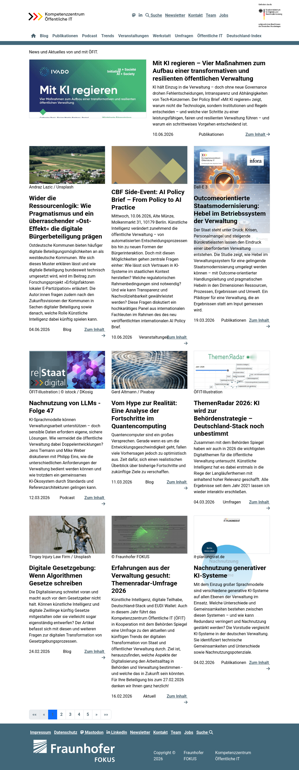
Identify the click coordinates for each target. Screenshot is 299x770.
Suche (153, 15)
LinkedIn (117, 732)
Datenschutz (65, 732)
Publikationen (65, 35)
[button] (96, 714)
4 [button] (79, 714)
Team (211, 15)
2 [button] (61, 714)
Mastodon (91, 732)
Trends (107, 35)
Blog (44, 35)
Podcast (89, 35)
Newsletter (175, 15)
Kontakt (195, 15)
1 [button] (52, 714)
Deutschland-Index (244, 35)
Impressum (40, 732)
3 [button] (70, 714)
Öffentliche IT (210, 35)
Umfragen (184, 35)
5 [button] (88, 714)
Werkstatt (162, 35)
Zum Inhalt (257, 134)
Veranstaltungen (133, 35)
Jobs (223, 15)
